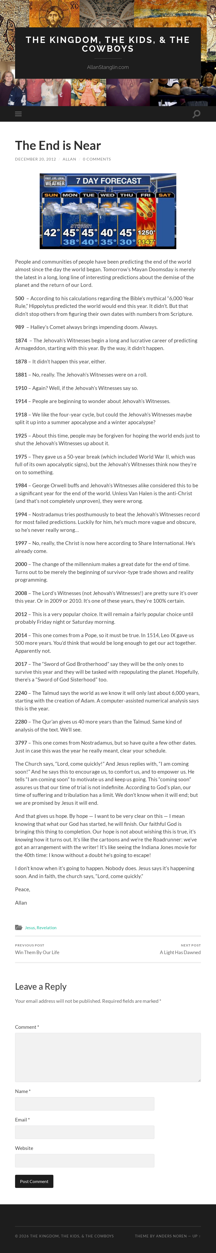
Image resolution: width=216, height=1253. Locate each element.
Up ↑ (196, 1236)
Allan (69, 159)
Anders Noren (171, 1236)
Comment (27, 1027)
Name (23, 1091)
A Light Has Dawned (180, 949)
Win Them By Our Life (37, 949)
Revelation (46, 927)
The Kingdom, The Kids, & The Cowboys (108, 44)
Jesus (30, 927)
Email (22, 1120)
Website (24, 1148)
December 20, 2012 (35, 159)
